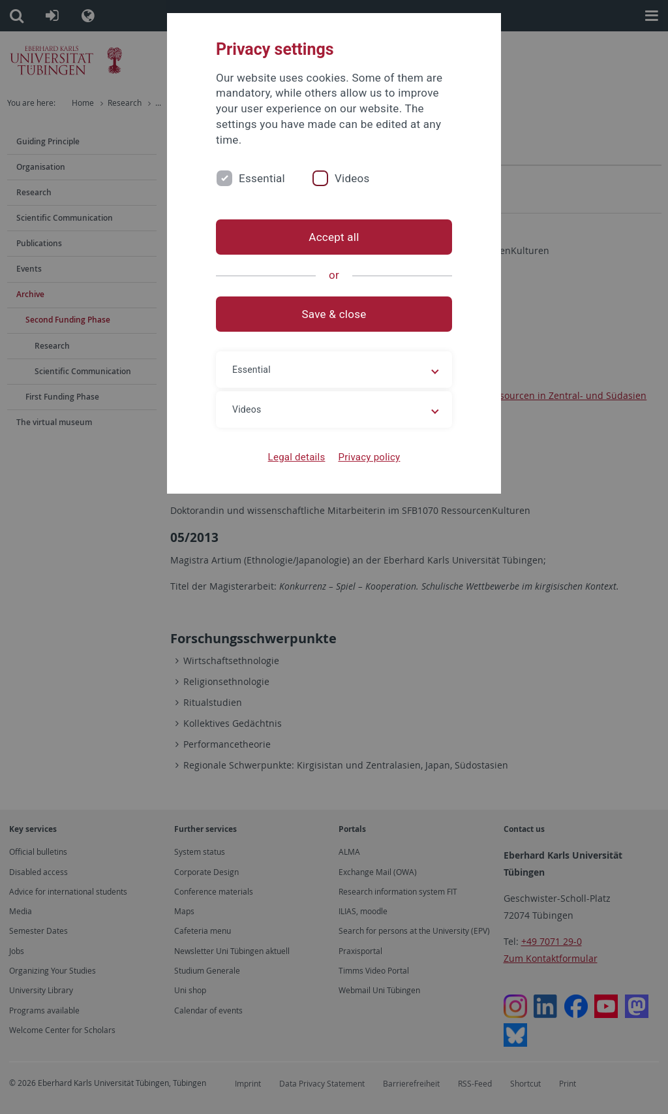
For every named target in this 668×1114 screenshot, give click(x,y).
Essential (262, 178)
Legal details (297, 457)
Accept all (334, 237)
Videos (352, 178)
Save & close (334, 314)
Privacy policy (369, 457)
